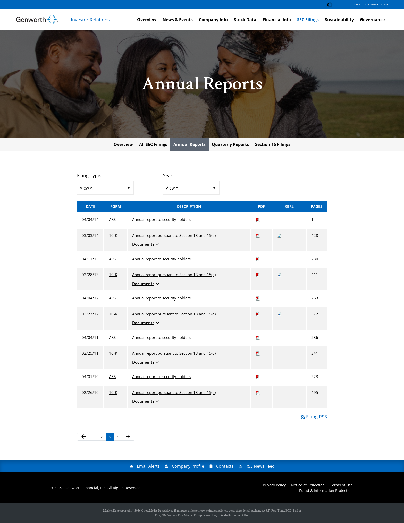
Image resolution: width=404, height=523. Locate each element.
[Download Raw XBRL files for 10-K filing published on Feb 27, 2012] (279, 313)
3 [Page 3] (111, 437)
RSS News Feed (260, 466)
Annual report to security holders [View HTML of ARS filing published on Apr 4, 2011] (161, 337)
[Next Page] (128, 437)
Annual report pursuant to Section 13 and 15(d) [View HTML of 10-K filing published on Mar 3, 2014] (174, 235)
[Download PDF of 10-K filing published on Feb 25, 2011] (258, 353)
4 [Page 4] (119, 437)
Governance (372, 19)
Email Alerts (148, 466)
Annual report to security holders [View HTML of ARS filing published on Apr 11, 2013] (161, 258)
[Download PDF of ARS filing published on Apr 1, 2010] (258, 376)
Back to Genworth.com (370, 4)
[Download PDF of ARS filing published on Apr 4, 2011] (258, 337)
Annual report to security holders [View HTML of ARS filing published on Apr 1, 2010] (161, 376)
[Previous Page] (83, 437)
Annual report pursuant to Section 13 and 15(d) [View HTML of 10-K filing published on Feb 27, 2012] (174, 313)
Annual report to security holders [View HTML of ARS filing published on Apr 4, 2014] (161, 219)
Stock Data (245, 19)
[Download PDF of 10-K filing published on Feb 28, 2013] (258, 274)
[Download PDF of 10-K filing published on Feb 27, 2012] (258, 313)
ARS (112, 219)
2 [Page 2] (103, 437)
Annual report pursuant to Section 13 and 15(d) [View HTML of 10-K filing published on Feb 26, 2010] (174, 392)
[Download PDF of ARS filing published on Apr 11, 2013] (258, 258)
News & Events (178, 19)
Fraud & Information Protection (326, 490)
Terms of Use (341, 485)
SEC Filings (308, 19)
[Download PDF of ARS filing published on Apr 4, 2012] (258, 298)
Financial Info (277, 19)
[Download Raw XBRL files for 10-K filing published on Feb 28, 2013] (279, 274)
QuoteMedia (149, 511)
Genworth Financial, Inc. (85, 487)
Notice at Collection (308, 485)
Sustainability (339, 19)
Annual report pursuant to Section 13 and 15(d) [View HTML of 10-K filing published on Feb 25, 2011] (174, 353)
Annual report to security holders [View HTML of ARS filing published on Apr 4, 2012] (161, 298)
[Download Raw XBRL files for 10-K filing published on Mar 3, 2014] (279, 235)
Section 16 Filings (272, 144)
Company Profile (188, 466)
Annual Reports (189, 144)
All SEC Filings (153, 144)
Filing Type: (89, 175)
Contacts (224, 466)
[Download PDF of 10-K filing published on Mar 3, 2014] (258, 235)
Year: (168, 175)
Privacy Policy (274, 485)
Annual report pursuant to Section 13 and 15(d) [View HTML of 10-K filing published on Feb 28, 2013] (174, 274)
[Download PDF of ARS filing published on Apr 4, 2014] (258, 219)
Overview (146, 19)
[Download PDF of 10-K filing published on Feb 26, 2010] (258, 392)
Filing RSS (313, 417)
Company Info (213, 19)
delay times (235, 511)
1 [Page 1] (95, 437)
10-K (113, 235)
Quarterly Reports (230, 144)
